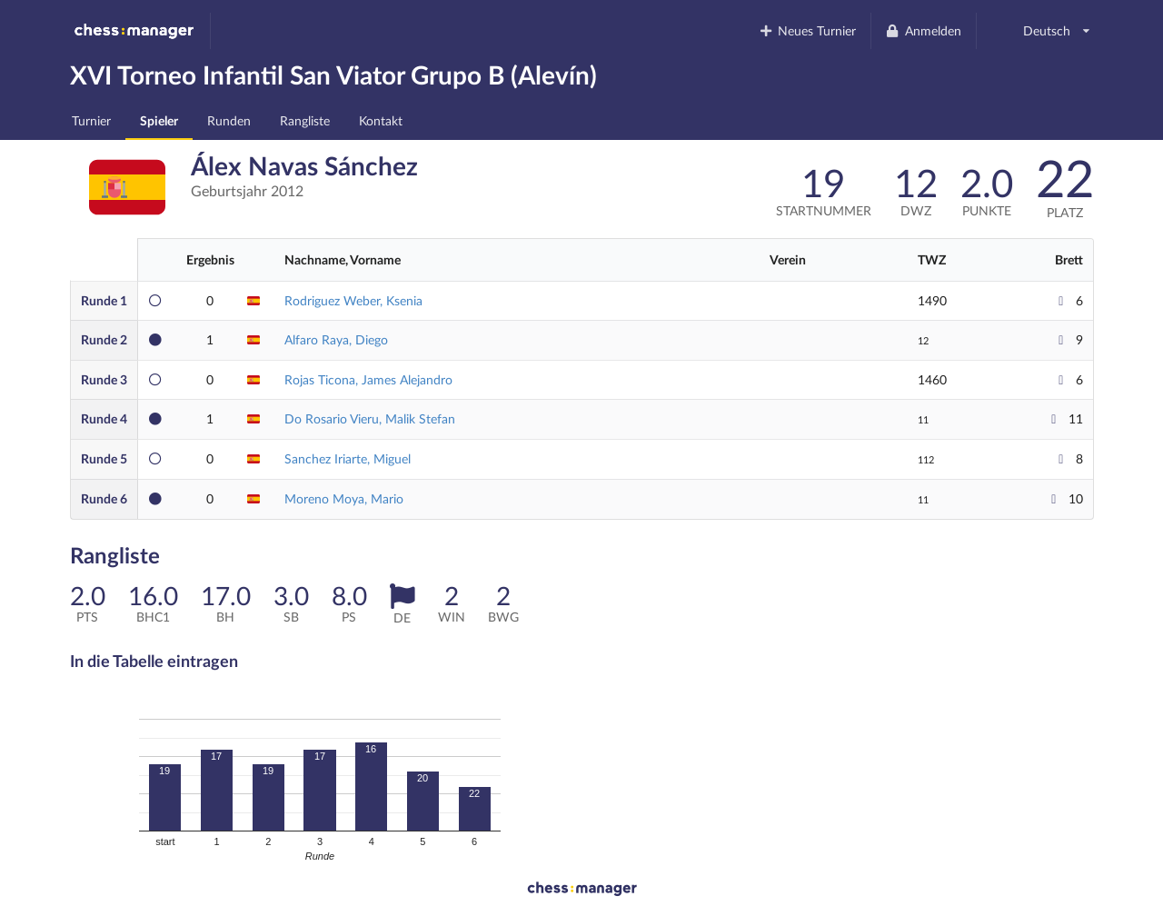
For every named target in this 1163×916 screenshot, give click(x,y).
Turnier (91, 120)
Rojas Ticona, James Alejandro (368, 379)
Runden (229, 120)
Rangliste (305, 120)
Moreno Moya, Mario (343, 498)
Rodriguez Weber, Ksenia (353, 300)
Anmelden (923, 30)
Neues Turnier (807, 30)
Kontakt (381, 120)
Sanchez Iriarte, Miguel (347, 458)
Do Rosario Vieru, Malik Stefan (369, 418)
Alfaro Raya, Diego (336, 339)
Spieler (159, 120)
